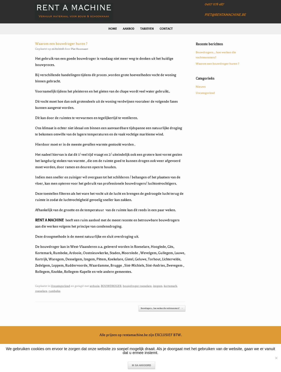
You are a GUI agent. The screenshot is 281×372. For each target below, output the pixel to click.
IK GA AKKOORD (141, 365)
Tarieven (147, 28)
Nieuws (201, 86)
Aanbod (128, 28)
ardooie (95, 286)
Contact (166, 28)
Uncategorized (60, 286)
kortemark (170, 286)
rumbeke (54, 291)
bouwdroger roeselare (137, 286)
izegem (157, 286)
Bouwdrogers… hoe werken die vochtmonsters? (162, 308)
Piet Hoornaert (79, 48)
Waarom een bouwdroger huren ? (217, 63)
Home (112, 28)
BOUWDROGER (111, 286)
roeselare (41, 291)
